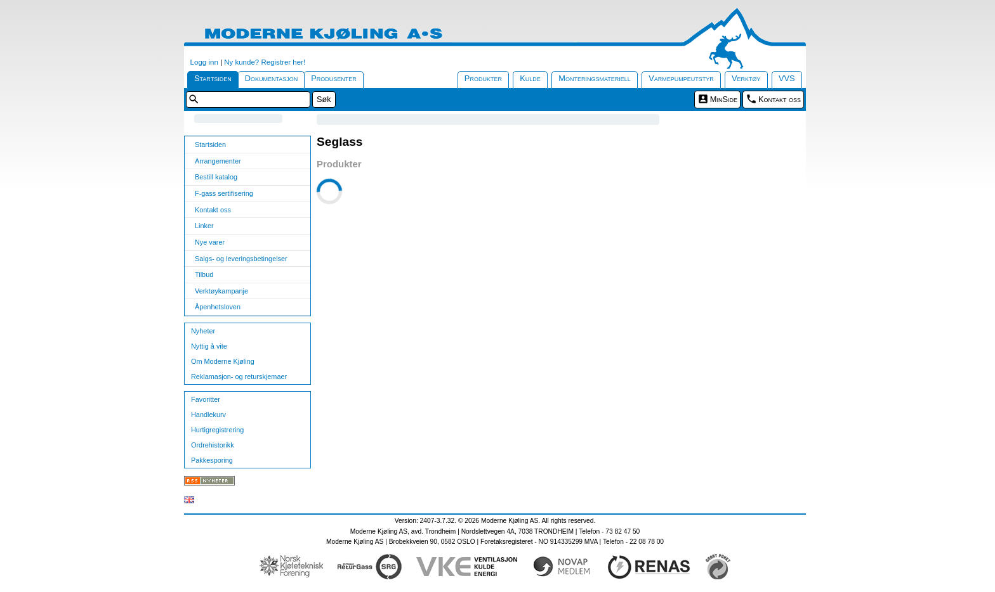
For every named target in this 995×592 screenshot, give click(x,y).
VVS (787, 78)
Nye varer (210, 242)
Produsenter (334, 78)
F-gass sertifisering (224, 193)
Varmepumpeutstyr (681, 78)
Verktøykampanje (221, 291)
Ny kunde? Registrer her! (264, 62)
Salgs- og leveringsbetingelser (241, 258)
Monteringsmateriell (594, 78)
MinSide (723, 99)
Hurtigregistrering (217, 430)
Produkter (483, 78)
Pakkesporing (212, 460)
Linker (204, 225)
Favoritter (205, 399)
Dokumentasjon (271, 78)
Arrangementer (218, 161)
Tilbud (204, 274)
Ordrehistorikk (212, 445)
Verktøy (746, 78)
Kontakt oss (779, 99)
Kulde (530, 78)
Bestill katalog (216, 177)
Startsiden (213, 78)
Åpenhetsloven (218, 307)
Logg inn (204, 62)
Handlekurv (208, 414)
